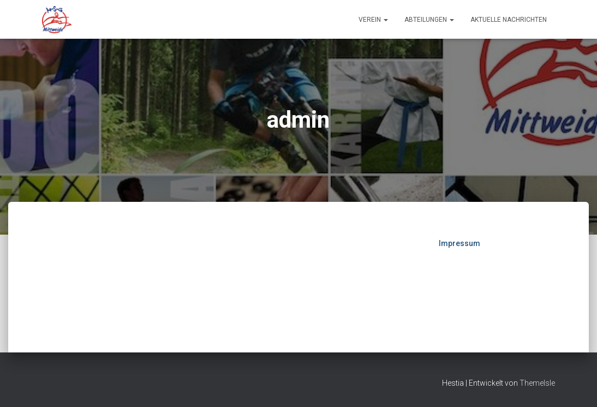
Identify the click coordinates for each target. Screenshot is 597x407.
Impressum (459, 243)
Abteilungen (429, 19)
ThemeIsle (537, 383)
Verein (373, 19)
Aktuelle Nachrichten (508, 19)
